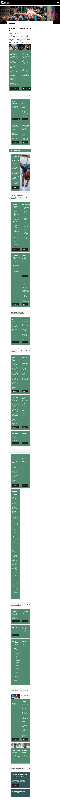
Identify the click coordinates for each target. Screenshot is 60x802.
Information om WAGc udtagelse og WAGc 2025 (16, 679)
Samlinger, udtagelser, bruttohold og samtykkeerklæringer (19, 604)
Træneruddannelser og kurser (17, 768)
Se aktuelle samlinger (17, 621)
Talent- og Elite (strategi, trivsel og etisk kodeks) (19, 350)
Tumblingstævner (17, 271)
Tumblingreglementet (18, 265)
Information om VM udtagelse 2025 (16, 646)
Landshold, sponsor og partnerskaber (19, 690)
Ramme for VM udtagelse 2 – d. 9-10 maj (18, 670)
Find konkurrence (17, 249)
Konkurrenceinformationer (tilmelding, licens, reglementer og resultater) (19, 197)
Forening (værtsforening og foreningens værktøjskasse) (17, 313)
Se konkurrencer (26, 88)
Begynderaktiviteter (15, 150)
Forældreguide (14, 95)
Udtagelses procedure (26, 633)
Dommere (13, 450)
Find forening (14, 88)
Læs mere (25, 119)
